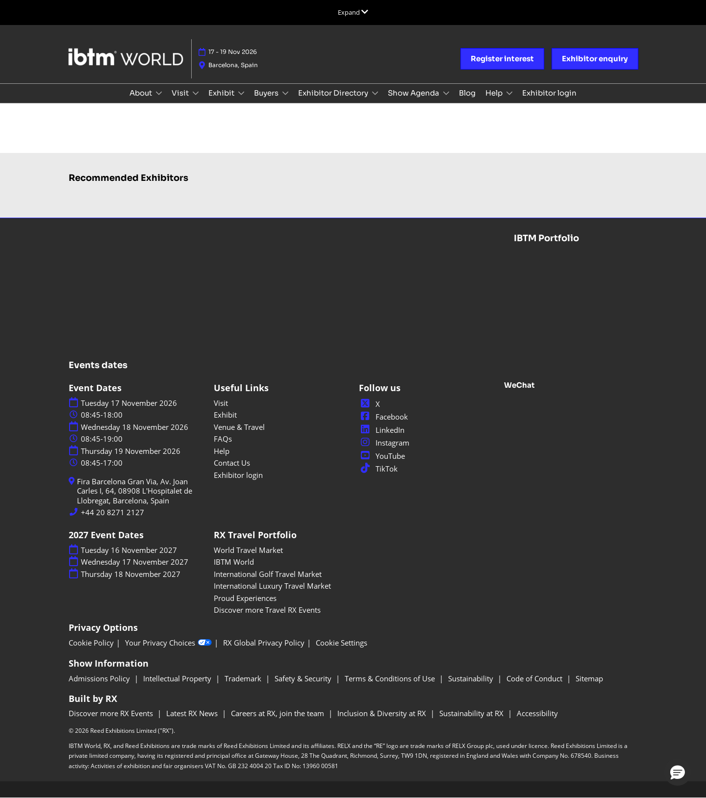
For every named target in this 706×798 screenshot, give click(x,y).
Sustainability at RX (472, 713)
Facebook (383, 417)
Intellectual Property (178, 678)
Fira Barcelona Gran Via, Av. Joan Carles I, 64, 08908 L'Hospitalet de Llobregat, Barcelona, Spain (134, 491)
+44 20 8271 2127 (112, 512)
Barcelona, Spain (233, 65)
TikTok (378, 469)
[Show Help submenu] (509, 93)
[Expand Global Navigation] (353, 12)
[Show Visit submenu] (196, 93)
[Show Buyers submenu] (285, 93)
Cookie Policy (91, 643)
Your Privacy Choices (168, 643)
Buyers (267, 93)
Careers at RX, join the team (278, 713)
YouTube (382, 456)
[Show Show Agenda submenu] (446, 93)
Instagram (384, 443)
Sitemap (589, 678)
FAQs (223, 439)
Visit (181, 93)
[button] (502, 59)
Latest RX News (193, 713)
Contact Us (232, 463)
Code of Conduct (535, 678)
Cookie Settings (341, 643)
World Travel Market (248, 550)
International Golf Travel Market (268, 574)
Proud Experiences (245, 598)
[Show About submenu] (159, 93)
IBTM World (234, 562)
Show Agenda (414, 93)
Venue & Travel (239, 427)
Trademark (244, 678)
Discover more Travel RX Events (267, 610)
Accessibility (537, 713)
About (141, 93)
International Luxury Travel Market (272, 586)
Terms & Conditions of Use (391, 678)
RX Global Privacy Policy (263, 643)
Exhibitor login (549, 93)
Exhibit (222, 93)
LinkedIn (381, 430)
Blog (467, 93)
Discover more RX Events (112, 713)
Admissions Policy (100, 678)
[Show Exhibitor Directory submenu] (375, 93)
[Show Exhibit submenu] (241, 93)
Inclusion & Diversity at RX (382, 713)
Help (494, 93)
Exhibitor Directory (334, 93)
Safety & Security (304, 678)
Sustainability (471, 678)
